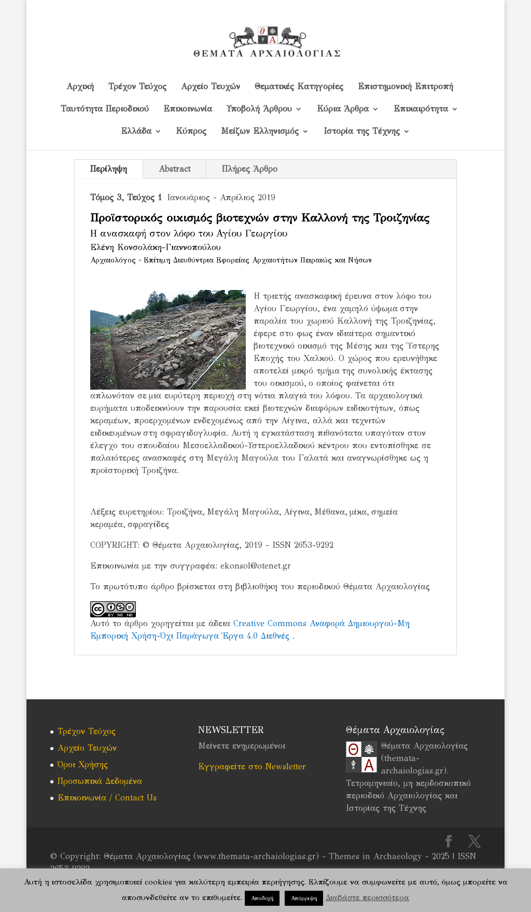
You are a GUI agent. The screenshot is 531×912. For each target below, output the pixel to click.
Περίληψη (108, 169)
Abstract (174, 169)
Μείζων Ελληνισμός (260, 132)
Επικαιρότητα (421, 109)
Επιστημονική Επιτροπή (405, 87)
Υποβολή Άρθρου (259, 109)
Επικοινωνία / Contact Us (107, 798)
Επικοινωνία (187, 109)
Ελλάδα (136, 132)
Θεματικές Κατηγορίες (299, 87)
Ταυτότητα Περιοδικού (105, 109)
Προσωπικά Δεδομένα (100, 781)
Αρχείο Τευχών (210, 87)
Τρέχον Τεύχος (137, 87)
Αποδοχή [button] (262, 898)
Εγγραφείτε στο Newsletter (252, 766)
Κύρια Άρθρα (343, 109)
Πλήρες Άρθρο (249, 169)
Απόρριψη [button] (304, 898)
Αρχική (80, 87)
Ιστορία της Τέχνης (362, 132)
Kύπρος (191, 132)
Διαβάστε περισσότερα (367, 897)
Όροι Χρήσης (83, 764)
